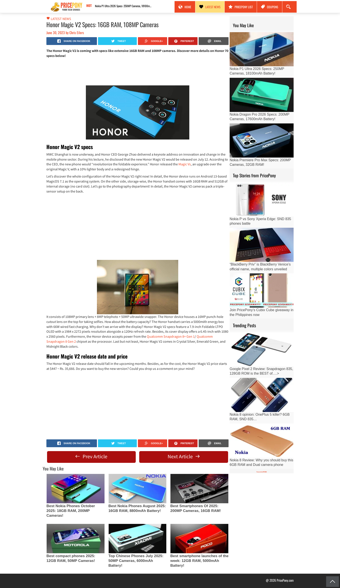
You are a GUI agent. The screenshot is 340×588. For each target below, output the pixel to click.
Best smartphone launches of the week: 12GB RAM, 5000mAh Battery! (199, 561)
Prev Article (91, 456)
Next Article (183, 456)
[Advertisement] (137, 71)
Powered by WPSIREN (262, 472)
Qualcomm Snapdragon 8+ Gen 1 (171, 336)
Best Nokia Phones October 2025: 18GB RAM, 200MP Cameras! (70, 511)
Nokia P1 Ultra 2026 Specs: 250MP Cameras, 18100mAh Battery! (124, 6)
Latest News (210, 7)
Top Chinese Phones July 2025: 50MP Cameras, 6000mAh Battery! (135, 561)
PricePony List (241, 7)
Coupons (269, 7)
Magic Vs (184, 164)
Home (184, 7)
